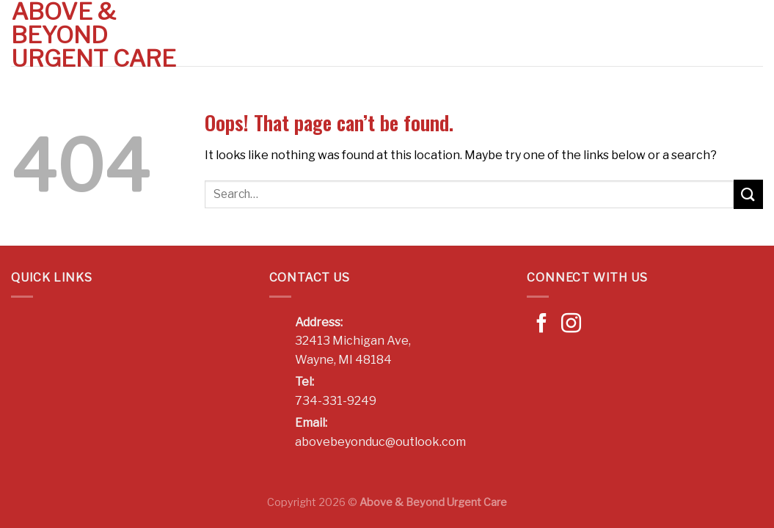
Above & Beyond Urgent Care (93, 35)
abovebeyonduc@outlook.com (380, 442)
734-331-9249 (335, 401)
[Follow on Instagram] (571, 325)
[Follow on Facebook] (542, 325)
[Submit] (748, 194)
